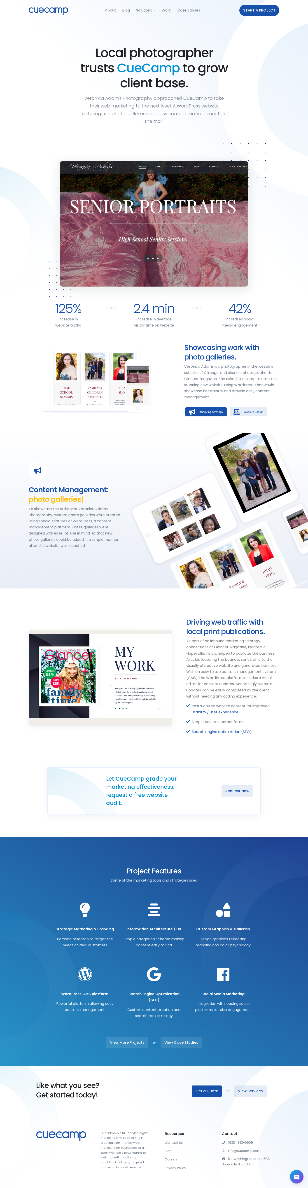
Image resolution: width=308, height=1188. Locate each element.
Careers (171, 1159)
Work (166, 10)
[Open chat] (296, 1176)
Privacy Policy (175, 1168)
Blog (126, 10)
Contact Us (174, 1142)
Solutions (144, 10)
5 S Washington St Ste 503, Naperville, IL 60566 (246, 1162)
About (110, 10)
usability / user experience (215, 712)
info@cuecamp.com (241, 1150)
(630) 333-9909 (237, 1142)
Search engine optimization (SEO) (222, 731)
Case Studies (188, 10)
